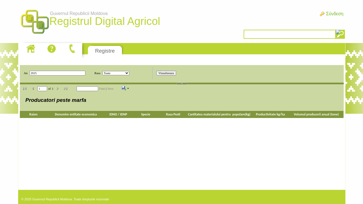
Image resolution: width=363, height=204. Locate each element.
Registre (105, 51)
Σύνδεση (334, 13)
